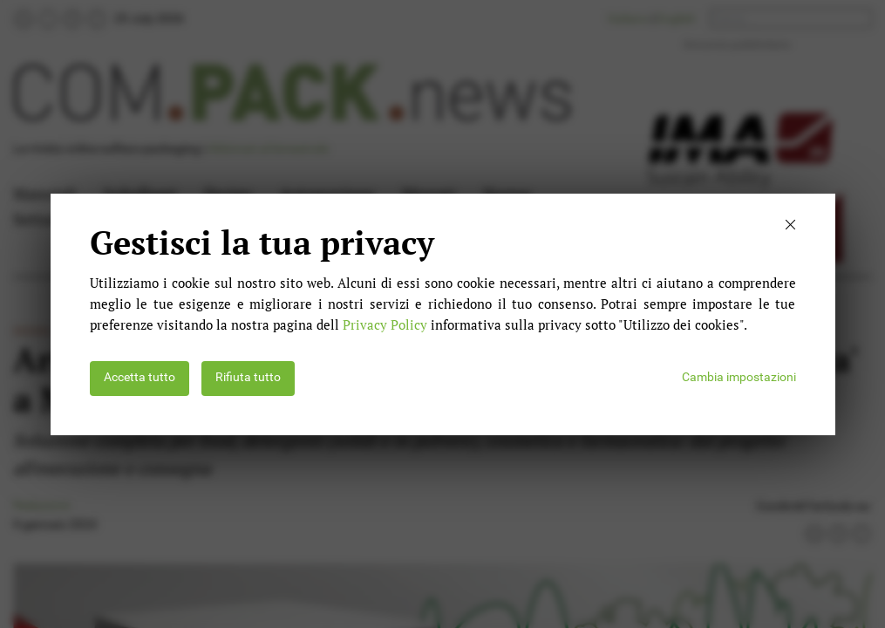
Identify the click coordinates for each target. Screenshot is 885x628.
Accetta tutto (139, 377)
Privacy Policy (385, 324)
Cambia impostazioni (739, 377)
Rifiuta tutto (248, 377)
